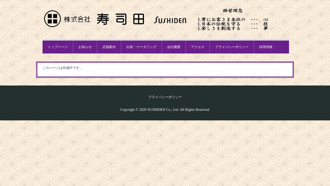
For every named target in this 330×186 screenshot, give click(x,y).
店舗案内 (109, 47)
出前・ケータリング (141, 47)
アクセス (197, 47)
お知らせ (85, 47)
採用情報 (266, 47)
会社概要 (173, 47)
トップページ (58, 47)
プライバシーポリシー (232, 47)
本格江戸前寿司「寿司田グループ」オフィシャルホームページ (97, 18)
